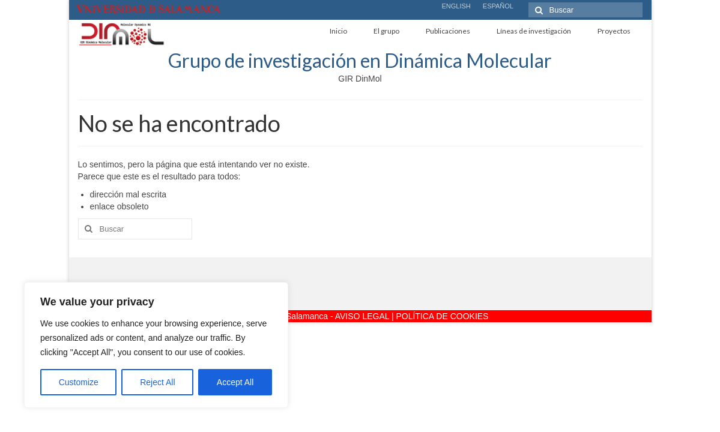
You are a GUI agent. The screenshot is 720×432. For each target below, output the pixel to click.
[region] (156, 345)
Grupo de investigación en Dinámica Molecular (360, 60)
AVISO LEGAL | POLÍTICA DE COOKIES (412, 316)
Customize (78, 382)
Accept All (235, 382)
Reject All (157, 382)
